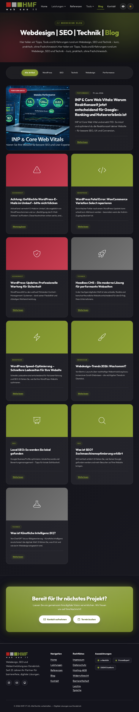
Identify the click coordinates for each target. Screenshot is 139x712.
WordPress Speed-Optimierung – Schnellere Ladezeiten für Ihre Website (35, 368)
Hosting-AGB (80, 670)
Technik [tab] (74, 72)
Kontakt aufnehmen (55, 619)
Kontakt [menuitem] (111, 6)
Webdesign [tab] (90, 72)
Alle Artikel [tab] (30, 72)
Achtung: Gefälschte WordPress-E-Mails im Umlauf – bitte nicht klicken (34, 201)
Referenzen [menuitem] (76, 6)
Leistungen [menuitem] (58, 6)
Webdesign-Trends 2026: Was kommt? (101, 366)
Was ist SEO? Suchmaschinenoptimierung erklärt (99, 451)
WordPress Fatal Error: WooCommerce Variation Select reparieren (101, 201)
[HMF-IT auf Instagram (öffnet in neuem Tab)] (9, 683)
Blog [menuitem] (100, 6)
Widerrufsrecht (81, 675)
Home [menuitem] (44, 6)
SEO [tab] (62, 72)
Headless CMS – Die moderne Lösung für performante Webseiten (100, 284)
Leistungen (56, 665)
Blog (52, 675)
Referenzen (56, 670)
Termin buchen (89, 620)
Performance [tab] (108, 72)
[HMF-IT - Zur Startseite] (21, 6)
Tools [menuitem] (89, 6)
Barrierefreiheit (81, 680)
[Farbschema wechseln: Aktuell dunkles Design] (130, 6)
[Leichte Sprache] (123, 6)
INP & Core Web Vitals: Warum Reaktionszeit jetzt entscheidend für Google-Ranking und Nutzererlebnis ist (100, 107)
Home (53, 659)
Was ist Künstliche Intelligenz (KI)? (33, 533)
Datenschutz (79, 665)
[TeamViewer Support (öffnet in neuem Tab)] (25, 683)
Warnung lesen (19, 226)
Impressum (78, 659)
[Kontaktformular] (17, 683)
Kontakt (54, 680)
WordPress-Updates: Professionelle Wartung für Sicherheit (34, 284)
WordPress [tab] (47, 72)
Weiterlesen (82, 142)
